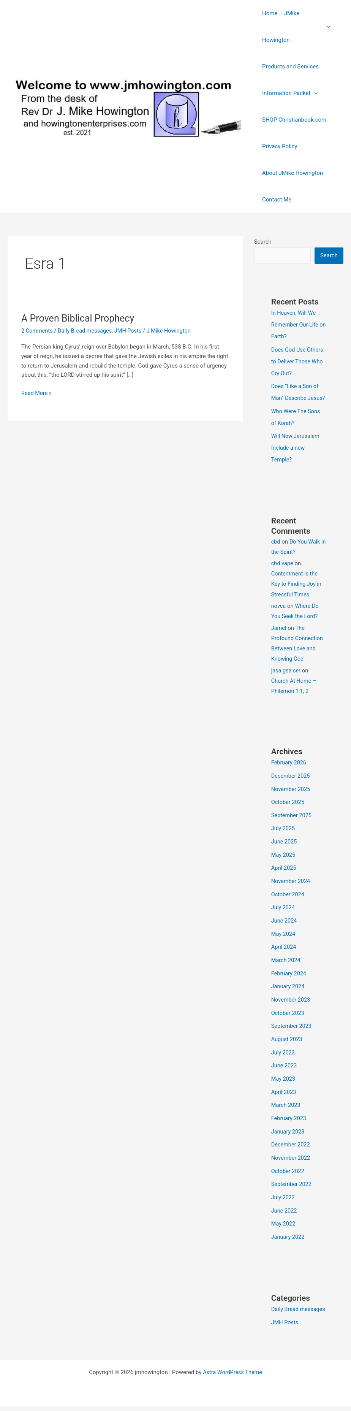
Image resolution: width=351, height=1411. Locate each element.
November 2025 (291, 795)
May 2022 (283, 1218)
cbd (276, 548)
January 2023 (288, 1129)
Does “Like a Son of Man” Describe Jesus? (295, 396)
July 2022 (283, 1193)
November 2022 (291, 1154)
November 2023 (291, 1000)
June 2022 (284, 1206)
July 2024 (283, 910)
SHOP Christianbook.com (292, 119)
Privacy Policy (277, 146)
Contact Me (274, 199)
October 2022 (288, 1167)
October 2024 (288, 898)
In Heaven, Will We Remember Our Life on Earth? (295, 324)
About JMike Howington (290, 173)
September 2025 (292, 821)
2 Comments (37, 330)
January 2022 (288, 1231)
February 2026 (289, 769)
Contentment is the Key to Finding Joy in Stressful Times (297, 591)
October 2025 (288, 808)
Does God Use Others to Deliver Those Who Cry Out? (298, 360)
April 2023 (284, 1090)
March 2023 (286, 1103)
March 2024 (286, 962)
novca (278, 613)
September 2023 (292, 1026)
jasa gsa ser (286, 677)
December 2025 (291, 782)
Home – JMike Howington (296, 26)
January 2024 (288, 988)
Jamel (279, 635)
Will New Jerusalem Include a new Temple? (296, 456)
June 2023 (284, 1064)
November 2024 (291, 885)
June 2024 (284, 923)
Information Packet (288, 93)
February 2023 (289, 1116)
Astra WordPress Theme (232, 1377)
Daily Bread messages (87, 330)
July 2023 (283, 1052)
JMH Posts (132, 330)
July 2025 (283, 834)
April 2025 (284, 872)
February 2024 (289, 975)
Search (263, 241)
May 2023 (283, 1077)
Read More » (37, 393)
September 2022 (292, 1180)
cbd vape (282, 571)
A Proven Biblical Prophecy (80, 318)
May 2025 (283, 859)
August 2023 (287, 1039)
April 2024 (284, 949)
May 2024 (283, 936)
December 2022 (291, 1141)
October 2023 (288, 1013)
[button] (328, 26)
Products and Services (288, 66)
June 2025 (284, 846)
